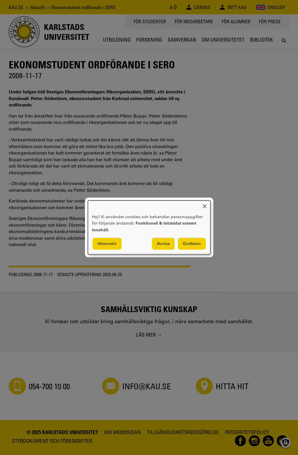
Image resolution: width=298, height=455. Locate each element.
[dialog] (149, 227)
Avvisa (163, 243)
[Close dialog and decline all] (204, 204)
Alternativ (107, 243)
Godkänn (192, 243)
